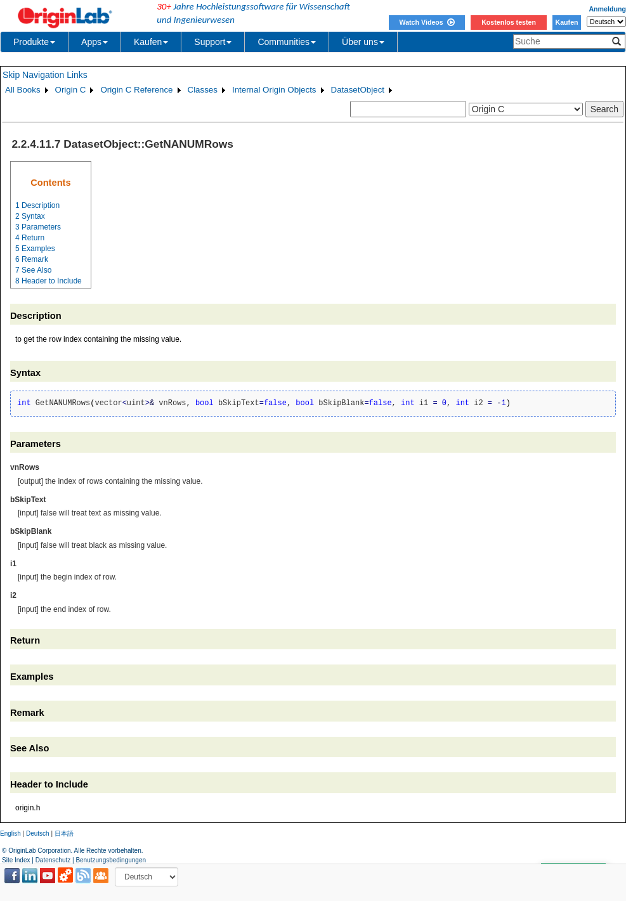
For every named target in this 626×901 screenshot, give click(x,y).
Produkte (34, 42)
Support (212, 42)
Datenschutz (53, 860)
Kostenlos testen (508, 22)
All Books (23, 89)
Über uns (363, 42)
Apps (94, 42)
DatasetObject (357, 89)
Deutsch (37, 833)
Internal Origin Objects (274, 89)
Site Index (16, 860)
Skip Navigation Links (45, 75)
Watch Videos (426, 22)
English (10, 833)
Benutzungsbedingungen (110, 860)
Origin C (70, 89)
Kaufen (566, 22)
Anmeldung (607, 9)
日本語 (64, 833)
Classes (203, 89)
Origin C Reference (136, 89)
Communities (287, 42)
